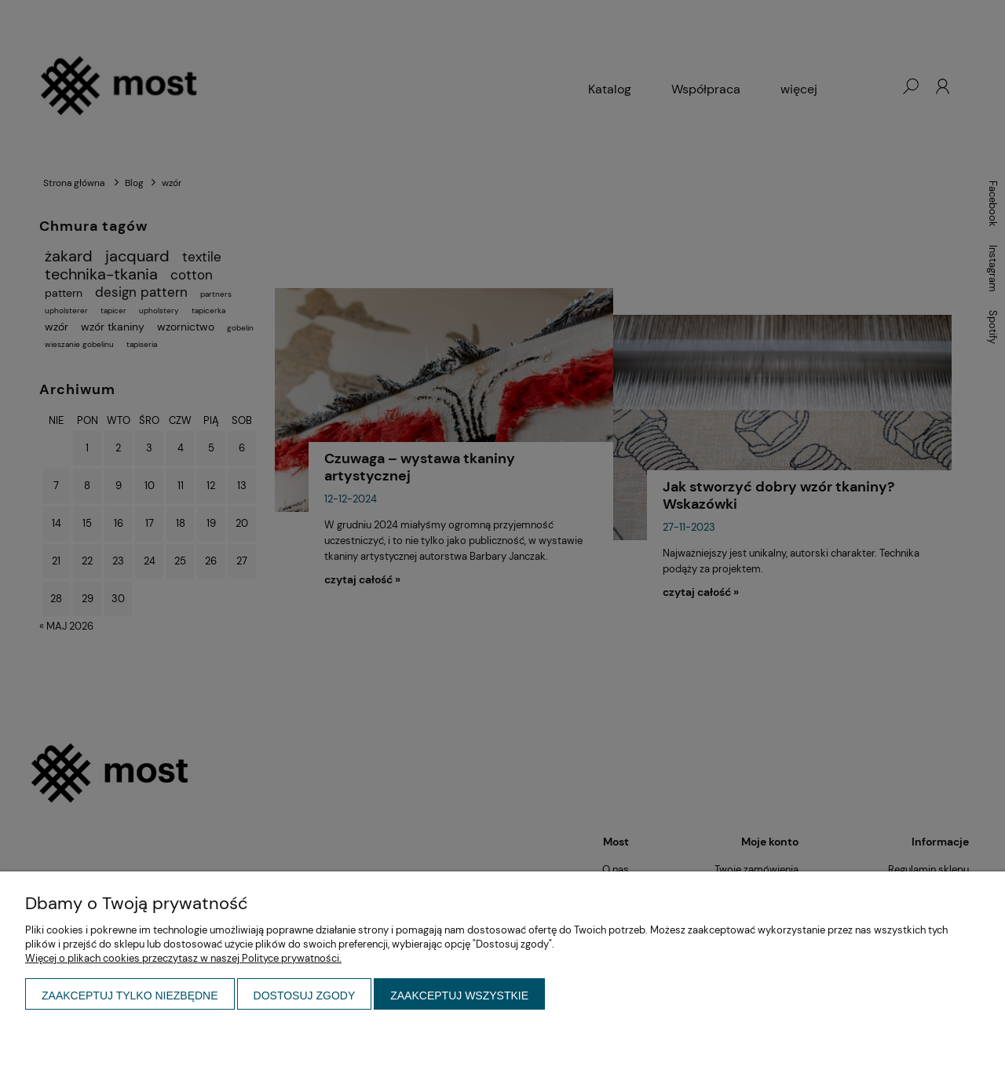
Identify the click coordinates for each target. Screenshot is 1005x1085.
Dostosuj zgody (305, 995)
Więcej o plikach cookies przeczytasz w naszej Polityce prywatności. (183, 958)
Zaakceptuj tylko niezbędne (130, 995)
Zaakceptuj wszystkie (459, 995)
